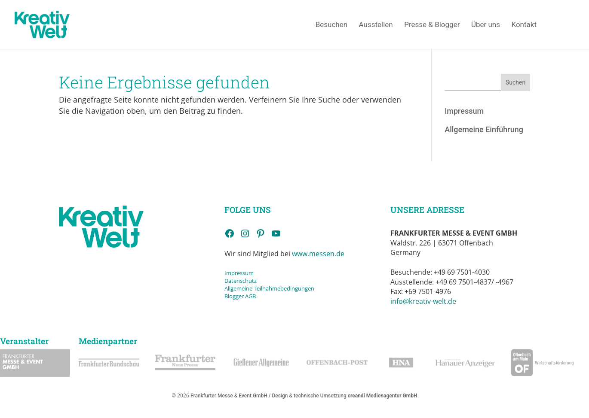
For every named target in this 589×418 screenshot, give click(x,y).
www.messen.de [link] (318, 253)
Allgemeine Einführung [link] (484, 129)
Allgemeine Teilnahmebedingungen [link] (269, 288)
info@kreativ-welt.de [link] (423, 301)
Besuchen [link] (331, 25)
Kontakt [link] (524, 25)
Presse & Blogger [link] (432, 25)
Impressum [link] (464, 110)
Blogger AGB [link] (240, 296)
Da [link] (227, 281)
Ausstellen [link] (376, 25)
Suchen (515, 82)
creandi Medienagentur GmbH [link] (382, 396)
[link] (54, 23)
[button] (19, 399)
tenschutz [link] (244, 281)
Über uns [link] (485, 25)
